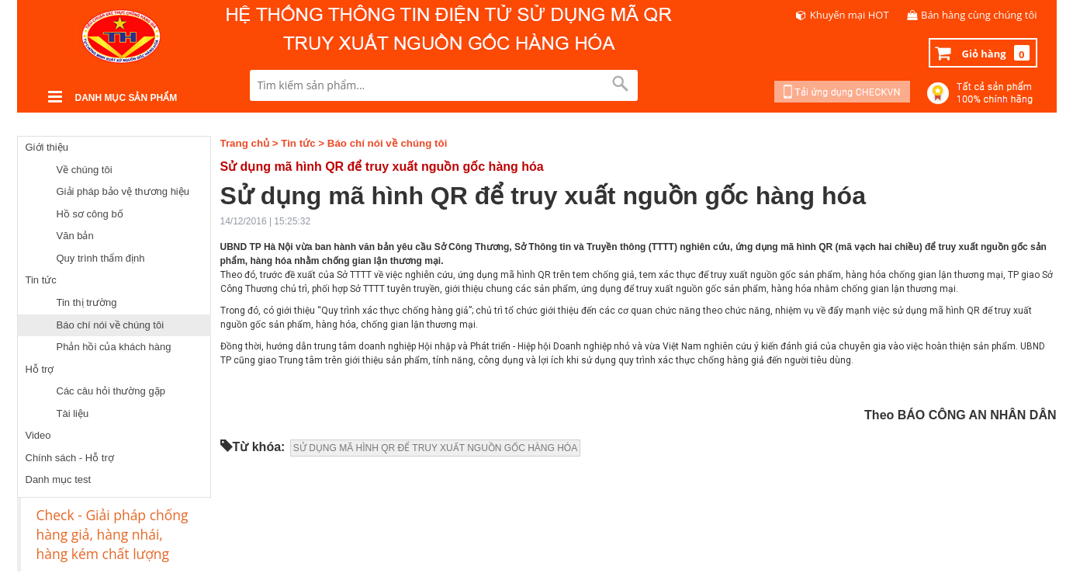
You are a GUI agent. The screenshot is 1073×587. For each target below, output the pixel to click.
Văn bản (75, 235)
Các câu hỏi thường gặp (111, 391)
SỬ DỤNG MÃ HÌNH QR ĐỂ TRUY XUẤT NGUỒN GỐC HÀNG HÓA (435, 448)
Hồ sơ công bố (90, 214)
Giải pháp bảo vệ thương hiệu (123, 191)
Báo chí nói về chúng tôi (110, 325)
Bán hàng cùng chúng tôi (979, 15)
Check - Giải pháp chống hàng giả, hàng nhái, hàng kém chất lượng (112, 534)
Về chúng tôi (84, 169)
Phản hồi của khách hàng (114, 347)
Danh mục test (59, 479)
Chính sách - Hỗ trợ (70, 458)
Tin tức (41, 280)
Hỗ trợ (40, 369)
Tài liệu (73, 413)
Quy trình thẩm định (101, 258)
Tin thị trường (87, 302)
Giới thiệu (47, 147)
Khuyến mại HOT (849, 15)
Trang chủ (245, 143)
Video (38, 435)
